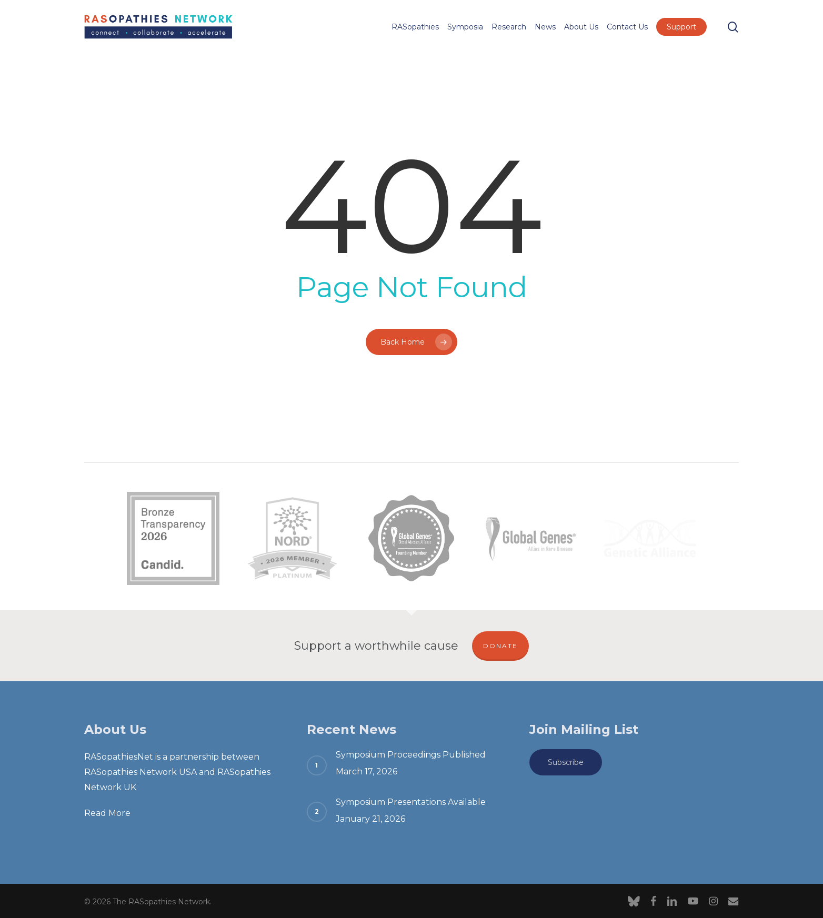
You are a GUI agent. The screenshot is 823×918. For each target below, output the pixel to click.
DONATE (500, 646)
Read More (107, 813)
